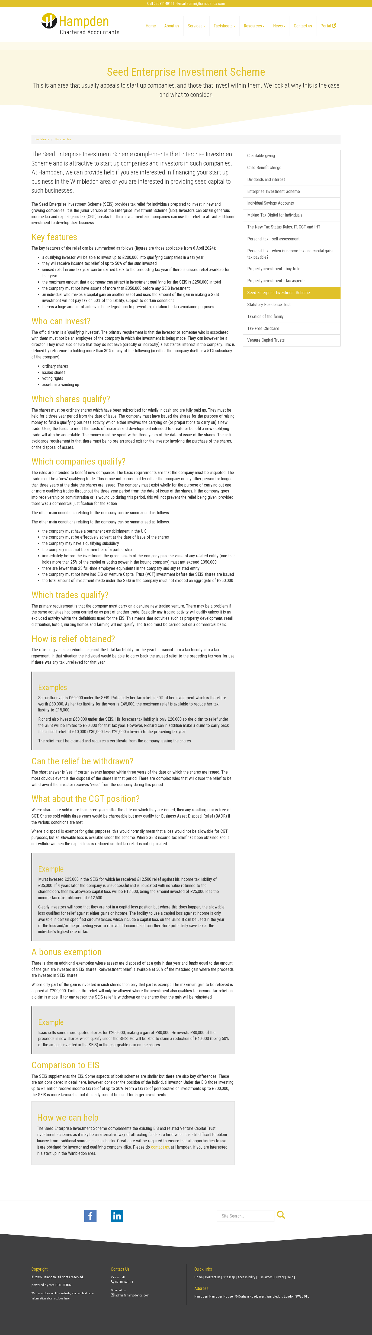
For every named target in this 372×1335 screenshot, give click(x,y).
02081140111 (122, 1282)
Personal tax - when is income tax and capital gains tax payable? (290, 254)
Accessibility (246, 1277)
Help (290, 1277)
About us (171, 25)
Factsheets (224, 25)
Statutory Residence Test (269, 304)
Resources (254, 25)
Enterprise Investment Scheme (273, 191)
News (279, 25)
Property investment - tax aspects (276, 280)
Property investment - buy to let (274, 268)
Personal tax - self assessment (273, 238)
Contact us (303, 25)
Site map (229, 1277)
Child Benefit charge (264, 167)
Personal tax (63, 139)
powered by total (51, 1285)
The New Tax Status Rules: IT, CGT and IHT (283, 227)
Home (151, 25)
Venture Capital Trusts (266, 340)
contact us (160, 1147)
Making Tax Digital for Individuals (274, 215)
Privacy (279, 1277)
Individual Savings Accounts (270, 203)
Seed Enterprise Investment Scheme (278, 292)
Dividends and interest (266, 179)
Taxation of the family (265, 316)
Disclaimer (265, 1277)
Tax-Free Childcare (263, 328)
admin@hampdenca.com (206, 3)
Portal (328, 25)
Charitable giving (261, 155)
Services (196, 25)
